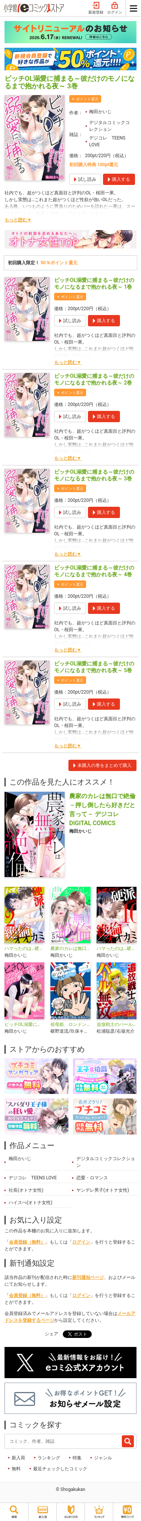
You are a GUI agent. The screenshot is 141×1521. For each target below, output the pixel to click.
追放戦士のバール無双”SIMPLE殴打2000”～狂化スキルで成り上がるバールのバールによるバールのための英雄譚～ (116, 1024)
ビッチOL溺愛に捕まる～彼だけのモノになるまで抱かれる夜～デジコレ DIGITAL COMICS (24, 1024)
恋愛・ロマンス (92, 1177)
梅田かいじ (100, 111)
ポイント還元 (87, 99)
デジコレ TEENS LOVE (107, 141)
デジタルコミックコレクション (109, 126)
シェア (51, 1333)
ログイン (114, 8)
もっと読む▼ (18, 220)
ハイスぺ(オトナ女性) (30, 1202)
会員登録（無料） (27, 1242)
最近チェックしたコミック (60, 1468)
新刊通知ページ (88, 1277)
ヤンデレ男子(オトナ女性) (102, 1190)
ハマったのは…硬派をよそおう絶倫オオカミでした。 (116, 948)
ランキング (49, 1457)
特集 (77, 1457)
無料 (16, 1468)
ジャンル (103, 1457)
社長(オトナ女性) (26, 1190)
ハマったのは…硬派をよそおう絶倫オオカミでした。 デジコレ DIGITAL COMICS (24, 948)
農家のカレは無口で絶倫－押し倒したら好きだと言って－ (70, 948)
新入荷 (18, 1457)
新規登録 (95, 8)
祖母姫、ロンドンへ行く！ (70, 1024)
